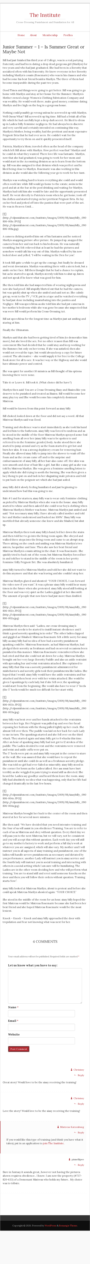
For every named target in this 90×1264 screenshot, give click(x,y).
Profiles (68, 35)
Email (12, 1021)
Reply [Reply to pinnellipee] (79, 1164)
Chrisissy (79, 1069)
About (33, 35)
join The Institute (53, 1143)
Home (21, 35)
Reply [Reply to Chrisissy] (79, 1075)
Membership (50, 35)
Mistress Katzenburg (72, 1127)
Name (12, 1007)
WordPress (50, 1225)
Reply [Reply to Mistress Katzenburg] (79, 1132)
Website (14, 1034)
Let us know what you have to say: (32, 965)
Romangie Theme (68, 1225)
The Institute (45, 15)
